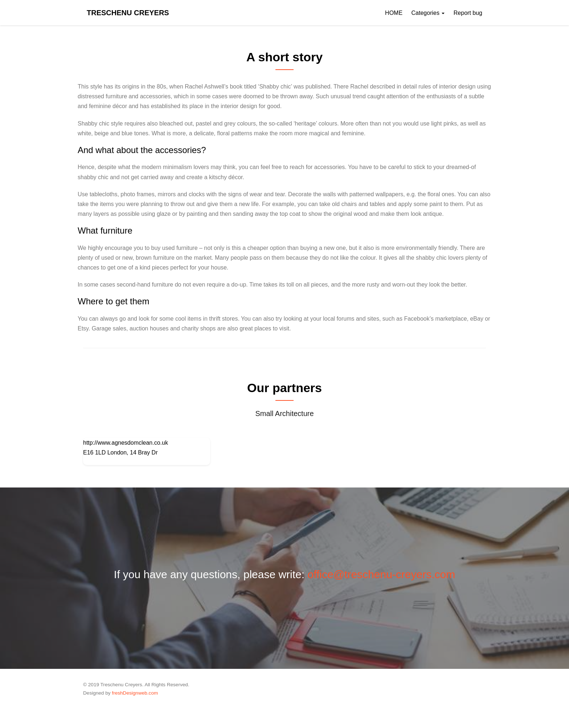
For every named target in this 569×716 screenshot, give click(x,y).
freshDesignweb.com (135, 693)
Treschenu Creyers (128, 13)
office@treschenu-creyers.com (381, 574)
